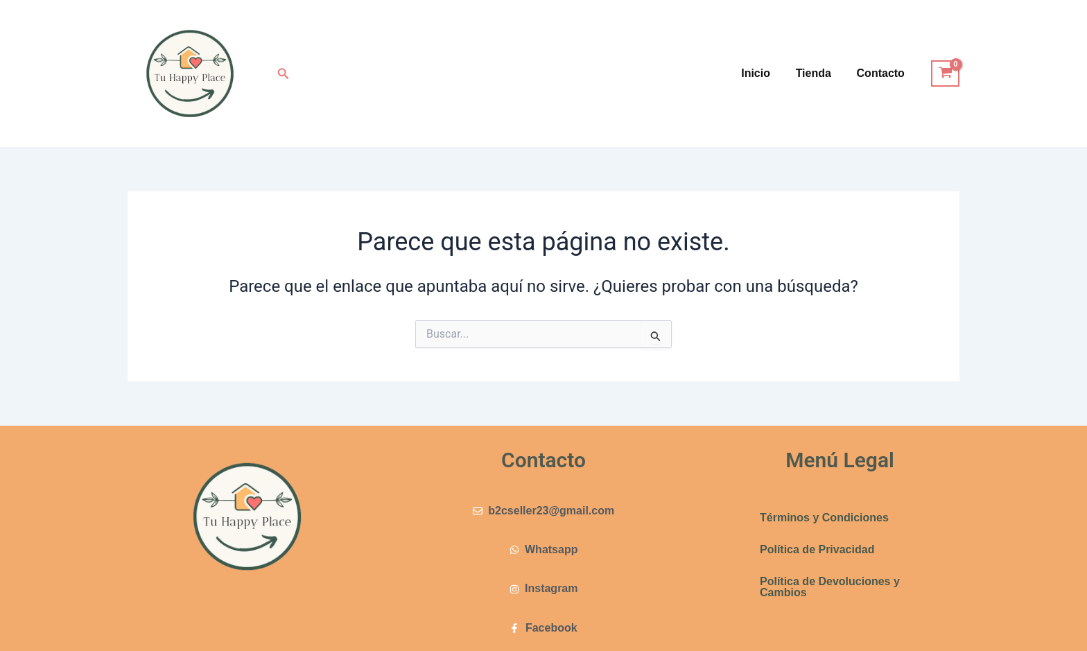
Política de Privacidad (817, 549)
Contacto (882, 73)
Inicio (764, 73)
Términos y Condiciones (824, 517)
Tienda (818, 73)
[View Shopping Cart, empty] (945, 73)
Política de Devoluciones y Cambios (830, 586)
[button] (283, 74)
